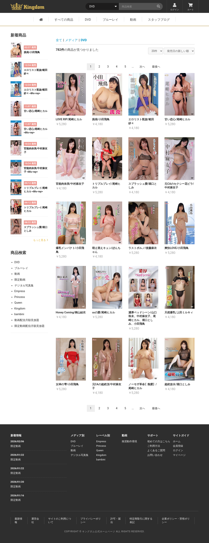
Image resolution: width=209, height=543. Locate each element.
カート (190, 7)
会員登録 (178, 445)
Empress (19, 291)
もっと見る (40, 240)
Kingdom (19, 308)
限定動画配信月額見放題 (29, 325)
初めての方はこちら (158, 441)
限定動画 (19, 279)
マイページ (179, 455)
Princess (19, 297)
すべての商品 (63, 19)
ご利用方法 (153, 445)
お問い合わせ (155, 455)
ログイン (174, 7)
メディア (71, 40)
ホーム (177, 441)
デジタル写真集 (24, 285)
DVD (88, 19)
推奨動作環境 (129, 441)
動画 (133, 19)
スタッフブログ (159, 19)
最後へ (156, 66)
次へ (142, 66)
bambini (19, 314)
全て (59, 40)
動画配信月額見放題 (26, 320)
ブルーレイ (110, 19)
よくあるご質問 (156, 450)
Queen (18, 302)
